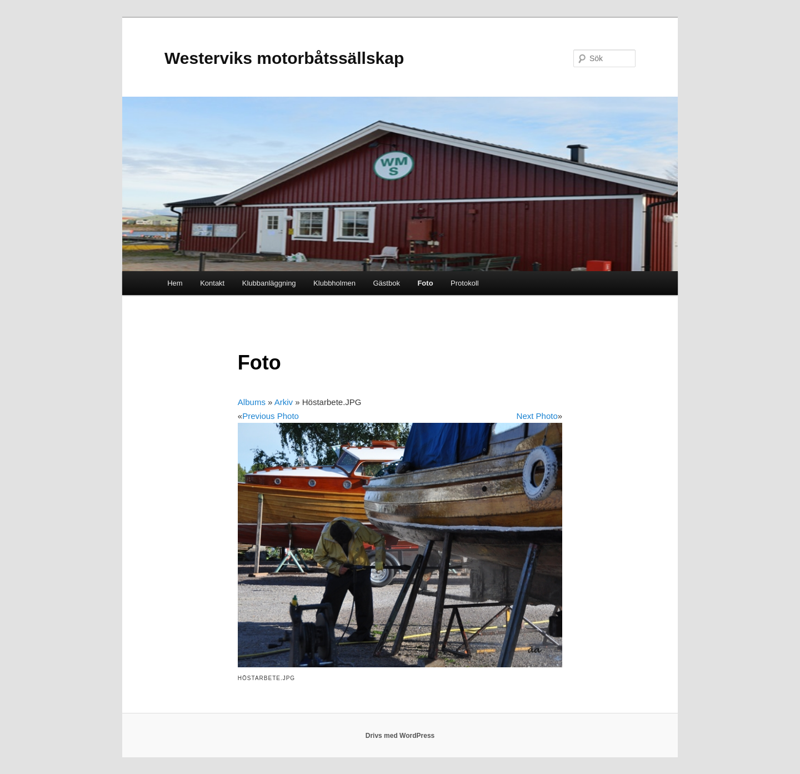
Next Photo (537, 416)
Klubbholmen (334, 283)
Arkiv (283, 402)
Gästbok (386, 283)
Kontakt (212, 283)
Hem (174, 283)
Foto (425, 283)
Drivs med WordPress (400, 736)
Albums (252, 402)
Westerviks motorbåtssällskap (284, 58)
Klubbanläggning (269, 283)
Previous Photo (270, 416)
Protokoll (465, 283)
